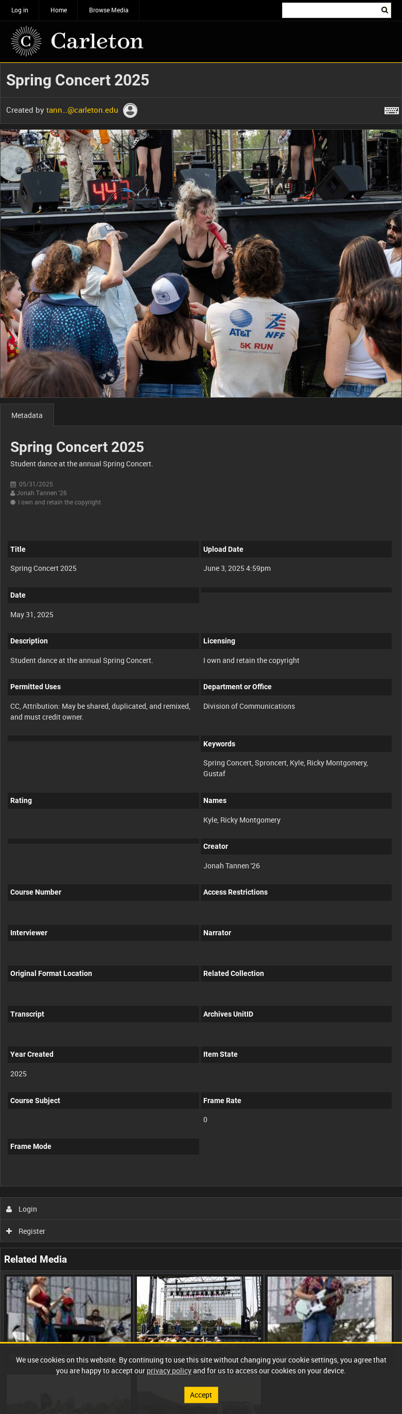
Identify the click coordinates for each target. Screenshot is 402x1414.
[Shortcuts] (391, 108)
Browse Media (109, 10)
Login (22, 1209)
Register (26, 1231)
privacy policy (169, 1370)
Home (58, 10)
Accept (201, 1395)
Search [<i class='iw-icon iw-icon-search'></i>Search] (385, 9)
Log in (19, 10)
